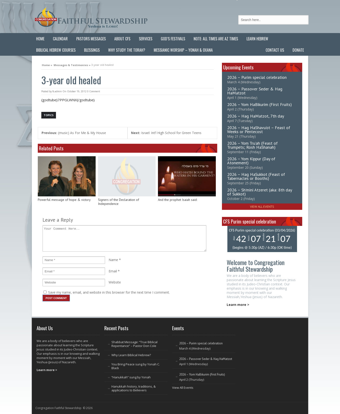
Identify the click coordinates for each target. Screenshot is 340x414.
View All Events (262, 206)
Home (40, 39)
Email (113, 271)
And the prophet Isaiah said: (177, 200)
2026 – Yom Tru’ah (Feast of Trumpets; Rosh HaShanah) (252, 145)
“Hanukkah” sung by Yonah (131, 377)
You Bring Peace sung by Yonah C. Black (135, 366)
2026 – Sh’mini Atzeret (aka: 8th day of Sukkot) (259, 192)
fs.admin (57, 91)
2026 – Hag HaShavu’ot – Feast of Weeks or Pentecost (258, 129)
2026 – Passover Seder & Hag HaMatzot (254, 91)
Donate (298, 50)
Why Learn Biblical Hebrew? (131, 355)
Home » (47, 64)
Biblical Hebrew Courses (56, 50)
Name (113, 260)
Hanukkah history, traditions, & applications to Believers (133, 388)
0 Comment (93, 91)
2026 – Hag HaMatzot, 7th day (255, 116)
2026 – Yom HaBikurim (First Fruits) (259, 104)
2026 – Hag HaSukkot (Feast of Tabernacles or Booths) (256, 176)
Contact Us (275, 50)
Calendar (60, 39)
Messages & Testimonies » (72, 64)
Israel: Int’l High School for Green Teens (166, 133)
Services (145, 39)
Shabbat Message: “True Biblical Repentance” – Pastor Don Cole (134, 344)
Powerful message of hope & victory (64, 200)
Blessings (92, 50)
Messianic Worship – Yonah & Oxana (183, 50)
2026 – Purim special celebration (257, 77)
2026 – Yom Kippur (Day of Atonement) (251, 160)
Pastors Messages (91, 39)
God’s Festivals (173, 39)
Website (115, 282)
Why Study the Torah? (126, 50)
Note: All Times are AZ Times (216, 39)
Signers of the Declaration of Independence (118, 202)
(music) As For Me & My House (74, 133)
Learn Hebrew (257, 39)
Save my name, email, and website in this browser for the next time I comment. (109, 292)
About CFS (122, 39)
